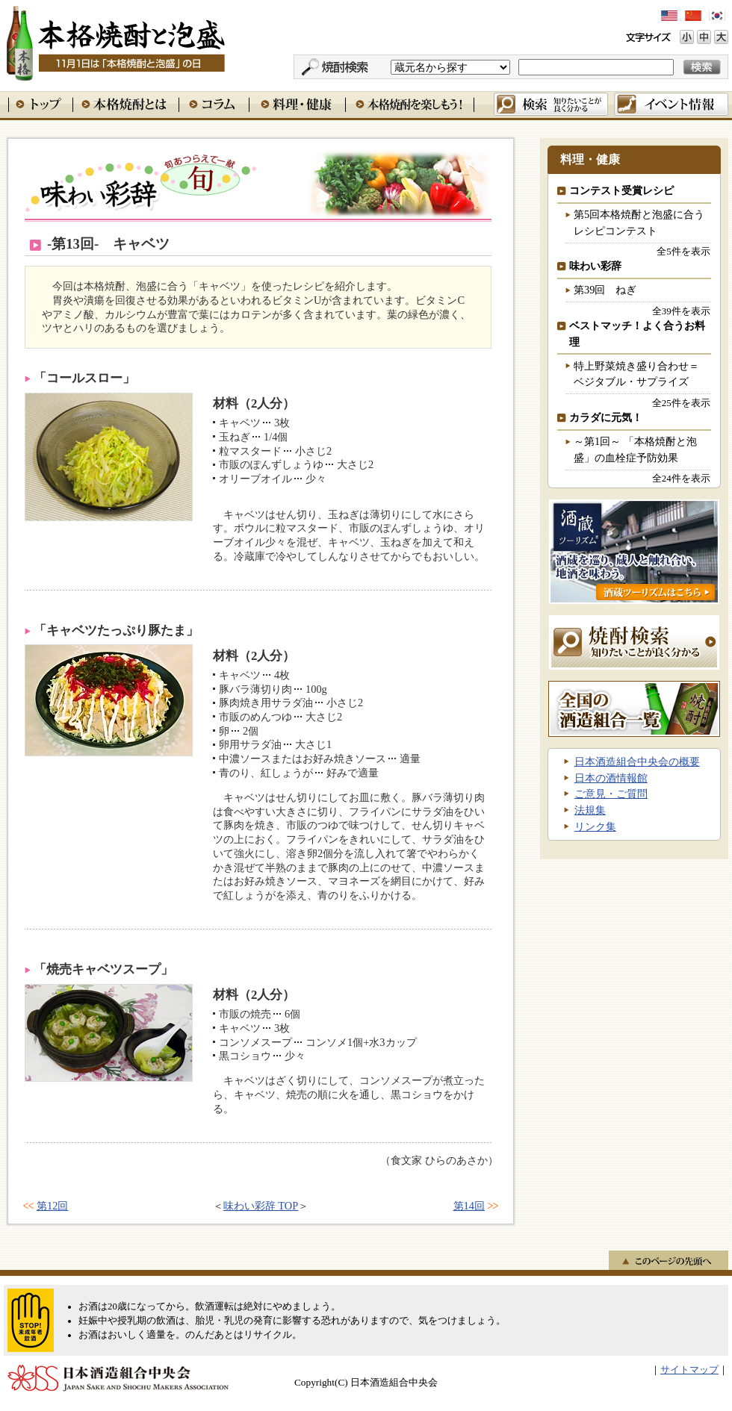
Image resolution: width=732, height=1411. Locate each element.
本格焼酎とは (125, 104)
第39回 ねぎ (605, 290)
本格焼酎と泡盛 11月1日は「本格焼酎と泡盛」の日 (115, 41)
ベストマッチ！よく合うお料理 (637, 334)
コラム (214, 104)
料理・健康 (297, 104)
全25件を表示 (681, 402)
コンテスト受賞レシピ (621, 190)
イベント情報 (671, 104)
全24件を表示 (681, 478)
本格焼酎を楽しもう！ (409, 104)
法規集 (590, 810)
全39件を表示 (681, 311)
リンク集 (595, 826)
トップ (40, 104)
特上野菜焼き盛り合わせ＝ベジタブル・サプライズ (636, 374)
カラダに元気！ (605, 417)
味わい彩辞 (258, 186)
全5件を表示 (683, 251)
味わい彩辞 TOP (261, 1206)
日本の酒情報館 (611, 778)
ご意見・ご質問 (611, 794)
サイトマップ (689, 1370)
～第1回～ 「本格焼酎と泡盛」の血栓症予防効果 (635, 449)
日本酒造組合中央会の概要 (637, 761)
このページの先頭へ (668, 1260)
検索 (551, 104)
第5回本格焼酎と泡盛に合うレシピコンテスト (639, 222)
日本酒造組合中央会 (118, 1378)
